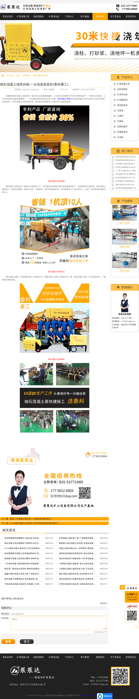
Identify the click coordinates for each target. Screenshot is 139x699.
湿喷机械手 (122, 126)
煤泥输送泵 (122, 105)
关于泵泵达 (115, 16)
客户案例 (85, 16)
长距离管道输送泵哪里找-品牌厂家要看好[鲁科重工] (126, 188)
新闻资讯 (100, 16)
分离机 (120, 116)
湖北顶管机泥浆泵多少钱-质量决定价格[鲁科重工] (126, 157)
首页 (18, 75)
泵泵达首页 (8, 16)
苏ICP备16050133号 (89, 695)
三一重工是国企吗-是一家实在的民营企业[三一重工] (126, 171)
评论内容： (6, 618)
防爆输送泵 (122, 132)
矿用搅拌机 (122, 100)
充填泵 (120, 110)
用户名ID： (6, 614)
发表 (8, 641)
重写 (27, 641)
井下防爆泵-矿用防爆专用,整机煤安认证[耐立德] (125, 181)
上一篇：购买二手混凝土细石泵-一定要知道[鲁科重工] (27, 519)
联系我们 (127, 287)
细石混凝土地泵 (63, 99)
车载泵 (120, 121)
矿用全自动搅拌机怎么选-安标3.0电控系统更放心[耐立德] (126, 167)
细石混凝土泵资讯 (40, 75)
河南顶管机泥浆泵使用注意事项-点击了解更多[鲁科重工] (126, 160)
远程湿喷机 (38, 16)
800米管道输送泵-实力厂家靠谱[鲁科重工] (125, 178)
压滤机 (120, 137)
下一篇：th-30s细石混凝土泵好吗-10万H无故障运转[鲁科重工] (30, 523)
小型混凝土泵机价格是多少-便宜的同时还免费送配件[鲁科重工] (126, 164)
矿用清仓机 (54, 16)
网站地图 (136, 2)
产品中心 (69, 16)
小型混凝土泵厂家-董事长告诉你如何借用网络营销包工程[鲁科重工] (126, 174)
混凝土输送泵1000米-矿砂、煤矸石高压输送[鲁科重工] (126, 185)
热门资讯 (127, 151)
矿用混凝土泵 (23, 16)
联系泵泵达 (131, 16)
